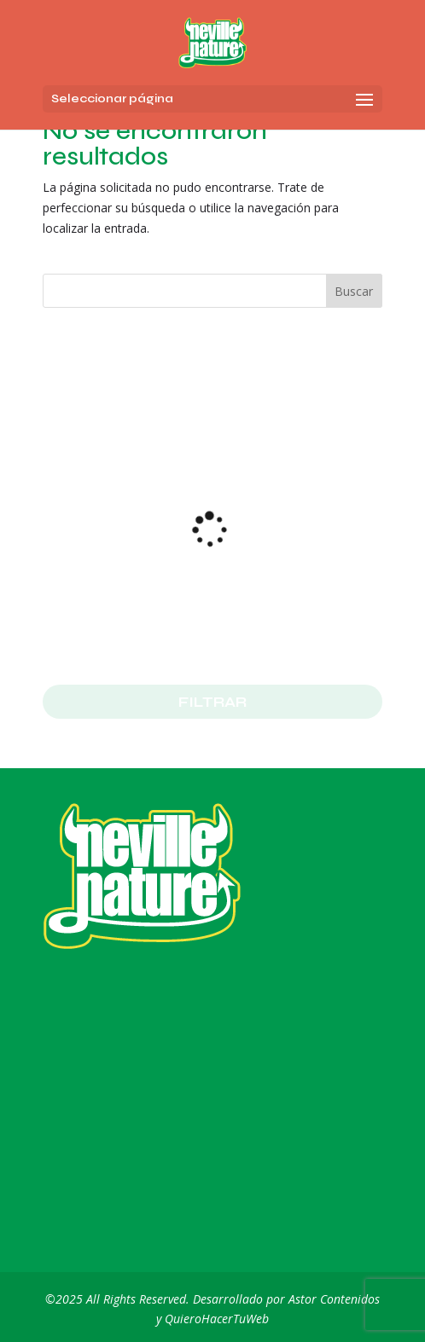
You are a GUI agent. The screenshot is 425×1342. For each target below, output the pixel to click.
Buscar (354, 291)
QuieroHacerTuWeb (217, 1318)
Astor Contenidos (334, 1299)
